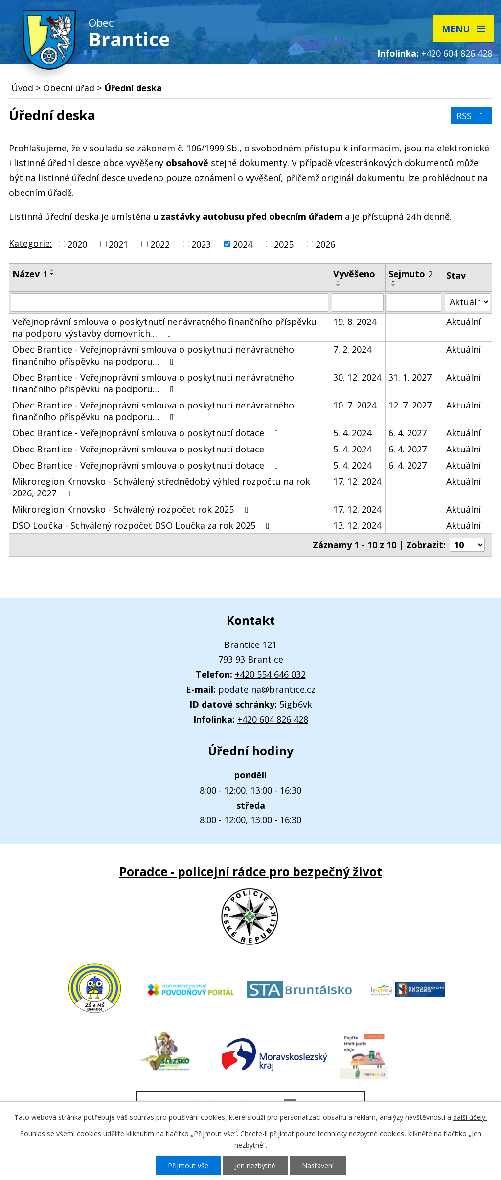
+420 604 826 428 (456, 53)
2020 (77, 244)
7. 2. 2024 (352, 349)
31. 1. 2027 (410, 377)
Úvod (22, 88)
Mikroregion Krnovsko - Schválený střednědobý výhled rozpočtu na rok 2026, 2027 (161, 487)
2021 (118, 244)
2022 (160, 244)
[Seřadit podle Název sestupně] (52, 274)
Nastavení (318, 1165)
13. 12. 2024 (357, 525)
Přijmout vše (188, 1165)
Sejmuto (410, 273)
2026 (325, 244)
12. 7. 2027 (410, 405)
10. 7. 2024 (354, 405)
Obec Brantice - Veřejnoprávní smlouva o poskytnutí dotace (147, 433)
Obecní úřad (68, 88)
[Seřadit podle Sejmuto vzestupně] (393, 281)
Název (29, 273)
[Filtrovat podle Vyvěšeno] (358, 302)
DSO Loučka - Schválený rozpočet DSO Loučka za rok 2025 (142, 525)
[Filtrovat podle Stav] (467, 302)
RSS (471, 116)
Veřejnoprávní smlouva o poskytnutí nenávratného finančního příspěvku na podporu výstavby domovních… (164, 327)
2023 (201, 244)
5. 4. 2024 (352, 433)
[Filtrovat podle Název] (169, 302)
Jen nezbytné (255, 1165)
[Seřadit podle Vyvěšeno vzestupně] (338, 281)
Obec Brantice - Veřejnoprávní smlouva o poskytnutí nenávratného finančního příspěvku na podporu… (153, 355)
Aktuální (463, 321)
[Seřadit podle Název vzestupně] (52, 270)
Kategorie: (30, 243)
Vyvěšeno (354, 273)
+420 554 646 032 (270, 674)
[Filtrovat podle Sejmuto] (414, 302)
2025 (284, 244)
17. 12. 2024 (357, 481)
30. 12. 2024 (357, 377)
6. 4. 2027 (407, 433)
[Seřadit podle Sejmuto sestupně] (393, 285)
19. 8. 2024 (354, 321)
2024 (242, 244)
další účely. (470, 1117)
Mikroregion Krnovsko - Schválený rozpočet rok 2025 (132, 509)
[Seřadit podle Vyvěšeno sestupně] (338, 285)
